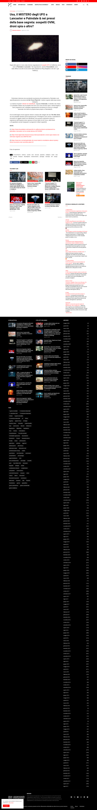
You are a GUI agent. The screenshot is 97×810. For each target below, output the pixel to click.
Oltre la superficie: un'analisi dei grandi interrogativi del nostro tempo (80, 155)
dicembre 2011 (76, 773)
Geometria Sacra (26, 438)
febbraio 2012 (76, 768)
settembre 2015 (76, 656)
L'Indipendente (69, 209)
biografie (11, 465)
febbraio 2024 (76, 393)
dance (16, 475)
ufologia (55, 156)
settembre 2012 (76, 750)
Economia (30, 4)
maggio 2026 (76, 323)
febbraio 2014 (76, 705)
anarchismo (12, 453)
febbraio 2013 (76, 737)
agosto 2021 (76, 471)
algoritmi (24, 443)
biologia (17, 465)
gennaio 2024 (76, 396)
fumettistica (12, 483)
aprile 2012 (76, 763)
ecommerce (23, 478)
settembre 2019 (76, 531)
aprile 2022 (76, 451)
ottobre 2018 (76, 560)
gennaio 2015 (76, 677)
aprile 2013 (76, 731)
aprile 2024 (76, 388)
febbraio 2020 (76, 518)
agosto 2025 (76, 346)
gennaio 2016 (76, 646)
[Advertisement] (35, 83)
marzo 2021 (76, 484)
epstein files (21, 4)
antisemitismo (12, 455)
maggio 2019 (76, 542)
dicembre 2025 (76, 336)
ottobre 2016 (76, 622)
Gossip (10, 440)
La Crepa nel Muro (70, 260)
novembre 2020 (76, 495)
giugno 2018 (76, 570)
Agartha (11, 420)
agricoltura (11, 443)
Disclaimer (18, 1)
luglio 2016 (76, 630)
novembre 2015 (76, 651)
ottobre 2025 (76, 341)
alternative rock (22, 448)
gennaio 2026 (76, 333)
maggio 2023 (76, 417)
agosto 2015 (76, 659)
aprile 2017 (76, 607)
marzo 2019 (76, 547)
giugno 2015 (76, 664)
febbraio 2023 (76, 425)
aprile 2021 (76, 482)
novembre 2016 (76, 620)
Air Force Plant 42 (20, 11)
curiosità (28, 154)
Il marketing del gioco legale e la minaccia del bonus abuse (52, 205)
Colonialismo (22, 430)
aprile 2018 (76, 575)
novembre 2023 (76, 401)
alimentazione (12, 445)
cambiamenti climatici (14, 468)
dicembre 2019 (76, 523)
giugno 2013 (76, 726)
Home (9, 1)
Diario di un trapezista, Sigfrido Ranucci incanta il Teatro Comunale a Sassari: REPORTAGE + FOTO (17, 207)
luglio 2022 (76, 443)
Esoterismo (11, 438)
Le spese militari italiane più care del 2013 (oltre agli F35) (52, 324)
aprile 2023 (76, 419)
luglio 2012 (76, 755)
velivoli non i (25, 104)
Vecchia (59, 217)
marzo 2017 (76, 609)
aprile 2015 (76, 669)
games (18, 483)
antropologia (21, 455)
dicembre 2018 (76, 555)
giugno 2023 (76, 414)
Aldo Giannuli (79, 182)
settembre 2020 (76, 500)
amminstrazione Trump (14, 450)
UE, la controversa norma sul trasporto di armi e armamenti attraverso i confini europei (51, 379)
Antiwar (67, 230)
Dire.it (67, 250)
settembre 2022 (76, 438)
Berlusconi (28, 425)
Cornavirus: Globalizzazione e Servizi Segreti (80, 185)
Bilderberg (19, 428)
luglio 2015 (76, 661)
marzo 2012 (76, 765)
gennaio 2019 (76, 552)
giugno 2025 (76, 352)
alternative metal (13, 448)
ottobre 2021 (76, 466)
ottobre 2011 (76, 778)
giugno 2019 (76, 539)
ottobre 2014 (76, 685)
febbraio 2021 (76, 487)
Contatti (23, 1)
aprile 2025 (76, 357)
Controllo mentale (22, 433)
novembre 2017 (76, 588)
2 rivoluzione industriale (25, 413)
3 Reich (11, 416)
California (24, 154)
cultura (10, 475)
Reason (67, 240)
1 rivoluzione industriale (25, 411)
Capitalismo (26, 428)
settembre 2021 (76, 469)
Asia (10, 425)
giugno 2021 (76, 477)
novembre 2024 (76, 370)
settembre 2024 (76, 375)
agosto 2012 (76, 752)
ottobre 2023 (76, 404)
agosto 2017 (76, 596)
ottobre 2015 (76, 653)
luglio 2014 (76, 692)
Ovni (11, 156)
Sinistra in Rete (69, 280)
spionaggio (42, 156)
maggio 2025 (76, 354)
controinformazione (13, 473)
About (13, 1)
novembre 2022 (76, 432)
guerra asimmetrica (13, 485)
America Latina (12, 423)
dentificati (32, 104)
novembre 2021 (76, 464)
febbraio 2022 (76, 456)
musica (58, 4)
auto (10, 463)
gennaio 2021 (76, 490)
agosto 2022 (76, 440)
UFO (52, 156)
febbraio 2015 (76, 674)
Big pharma (11, 428)
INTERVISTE (69, 4)
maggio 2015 (76, 666)
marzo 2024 (76, 391)
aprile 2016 (76, 638)
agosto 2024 (76, 378)
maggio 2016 (76, 635)
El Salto (67, 292)
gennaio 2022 (76, 458)
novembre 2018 (76, 557)
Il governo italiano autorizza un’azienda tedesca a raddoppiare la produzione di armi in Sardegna (80, 136)
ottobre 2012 (76, 747)
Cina (10, 430)
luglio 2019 (76, 536)
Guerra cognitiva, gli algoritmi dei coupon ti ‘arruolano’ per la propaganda (52, 395)
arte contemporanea (14, 460)
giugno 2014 (76, 695)
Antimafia (20, 423)
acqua (15, 440)
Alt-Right (25, 420)
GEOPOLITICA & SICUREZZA (41, 4)
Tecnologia (47, 156)
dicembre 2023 (76, 398)
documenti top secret (14, 478)
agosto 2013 (76, 721)
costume (22, 473)
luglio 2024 (76, 380)
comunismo (12, 470)
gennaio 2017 (76, 614)
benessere (25, 463)
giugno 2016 (76, 633)
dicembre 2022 (76, 430)
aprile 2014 (76, 700)
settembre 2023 (76, 406)
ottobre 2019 (76, 529)
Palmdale (15, 156)
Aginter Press (18, 420)
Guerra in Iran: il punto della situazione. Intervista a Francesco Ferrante (34, 185)
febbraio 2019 (76, 549)
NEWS (14, 4)
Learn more (10, 802)
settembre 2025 (76, 344)
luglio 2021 (76, 474)
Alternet (67, 219)
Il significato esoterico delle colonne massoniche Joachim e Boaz (52, 364)
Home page (12, 11)
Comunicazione (12, 433)
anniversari (28, 453)
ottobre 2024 (76, 372)
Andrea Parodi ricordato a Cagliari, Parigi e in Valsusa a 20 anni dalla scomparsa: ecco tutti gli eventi (80, 115)
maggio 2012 (76, 760)
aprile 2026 (76, 326)
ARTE (52, 4)
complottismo (24, 468)
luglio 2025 (76, 349)
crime (27, 473)
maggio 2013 (76, 729)
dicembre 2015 (76, 648)
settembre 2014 (76, 687)
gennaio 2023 (76, 427)
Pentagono (20, 156)
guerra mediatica (13, 488)
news (57, 154)
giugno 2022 (76, 445)
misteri (53, 154)
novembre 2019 (76, 526)
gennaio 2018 (76, 583)
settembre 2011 (76, 781)
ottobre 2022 (76, 435)
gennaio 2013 (76, 739)
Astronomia (16, 425)
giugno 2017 (76, 601)
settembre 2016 (76, 625)
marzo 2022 (76, 453)
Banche (22, 425)
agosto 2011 (76, 783)
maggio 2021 (76, 479)
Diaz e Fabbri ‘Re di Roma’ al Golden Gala (75, 251)
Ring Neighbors (27, 156)
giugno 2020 (76, 508)
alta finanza (20, 445)
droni (33, 154)
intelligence (48, 154)
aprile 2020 (76, 513)
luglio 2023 (76, 411)
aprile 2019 (76, 544)
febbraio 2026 (76, 331)
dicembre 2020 (76, 492)
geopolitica (42, 154)
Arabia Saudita (28, 423)
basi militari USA (17, 463)
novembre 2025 (76, 339)
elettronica (11, 480)
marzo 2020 (76, 516)
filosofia (28, 480)
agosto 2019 (76, 534)
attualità (29, 460)
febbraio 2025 (76, 362)
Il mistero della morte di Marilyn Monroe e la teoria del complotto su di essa (52, 357)
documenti (21, 475)
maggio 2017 (76, 604)
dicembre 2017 (76, 586)
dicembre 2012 (76, 742)
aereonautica (22, 440)
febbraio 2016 (76, 643)
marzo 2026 (76, 328)
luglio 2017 (76, 599)
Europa (18, 438)
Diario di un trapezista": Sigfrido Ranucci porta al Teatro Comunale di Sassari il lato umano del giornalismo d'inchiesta (24, 400)
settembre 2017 (76, 594)
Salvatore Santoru (34, 156)
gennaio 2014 (76, 708)
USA (11, 158)
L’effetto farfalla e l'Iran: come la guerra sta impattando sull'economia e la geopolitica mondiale (80, 172)
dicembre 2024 (76, 367)
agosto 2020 (76, 503)
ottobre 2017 (76, 591)
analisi (23, 450)
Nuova (10, 217)
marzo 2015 (76, 672)
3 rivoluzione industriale (14, 418)
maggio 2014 (76, 698)
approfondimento (13, 458)
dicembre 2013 (76, 711)
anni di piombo (20, 453)
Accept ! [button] (6, 805)
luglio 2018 (76, 568)
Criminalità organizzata (14, 435)
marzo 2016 (76, 640)
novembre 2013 (76, 713)
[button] (84, 4)
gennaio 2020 (76, 521)
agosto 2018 (76, 565)
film (23, 480)
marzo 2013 (76, 734)
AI (22, 418)
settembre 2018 (76, 562)
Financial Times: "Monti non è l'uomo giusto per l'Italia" (52, 341)
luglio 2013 (76, 724)
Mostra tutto (69, 312)
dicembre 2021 (76, 461)
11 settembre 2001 (13, 413)
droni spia (37, 154)
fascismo (18, 480)
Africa (26, 418)
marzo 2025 (76, 359)
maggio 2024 (76, 385)
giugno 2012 (76, 757)
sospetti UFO (46, 65)
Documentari (25, 435)
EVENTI (76, 4)
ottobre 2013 (76, 716)
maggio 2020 (76, 510)
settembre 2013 (76, 718)
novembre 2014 (76, 682)
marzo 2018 (76, 578)
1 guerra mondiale (13, 411)
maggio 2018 (76, 573)
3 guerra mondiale (19, 416)
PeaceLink (68, 302)
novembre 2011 (76, 776)
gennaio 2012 (76, 770)
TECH (63, 4)
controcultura (20, 470)
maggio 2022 (76, 448)
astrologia (23, 460)
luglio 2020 (76, 505)
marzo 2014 (76, 703)
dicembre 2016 (76, 617)
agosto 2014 (76, 690)
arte (20, 458)
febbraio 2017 (76, 612)
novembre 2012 (76, 744)
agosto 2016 (76, 627)
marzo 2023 (76, 422)
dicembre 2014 (76, 679)
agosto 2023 (76, 409)
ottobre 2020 (76, 497)
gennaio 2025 (76, 365)
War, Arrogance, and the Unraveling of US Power (76, 231)
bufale (22, 465)
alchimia (18, 443)
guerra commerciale (24, 485)
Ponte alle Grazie (80, 192)
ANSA (67, 270)
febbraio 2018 (76, 581)
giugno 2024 (76, 383)
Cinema (15, 430)
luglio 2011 (76, 786)
